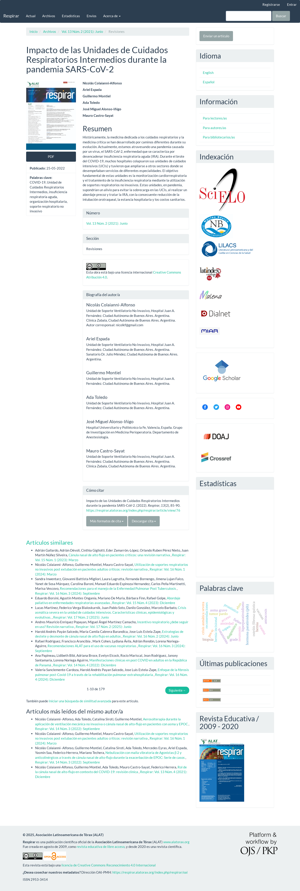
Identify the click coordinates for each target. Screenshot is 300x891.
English (208, 73)
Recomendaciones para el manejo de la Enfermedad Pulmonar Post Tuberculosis (118, 588)
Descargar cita (144, 521)
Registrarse (271, 4)
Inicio (33, 31)
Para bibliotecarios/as (219, 137)
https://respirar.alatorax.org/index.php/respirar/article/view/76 (133, 510)
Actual (31, 16)
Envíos (92, 16)
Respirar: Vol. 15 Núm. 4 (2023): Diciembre (143, 603)
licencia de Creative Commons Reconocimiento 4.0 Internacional (108, 865)
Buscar (281, 16)
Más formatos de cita (107, 521)
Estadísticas (71, 16)
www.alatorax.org (176, 842)
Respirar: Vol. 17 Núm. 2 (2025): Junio (81, 617)
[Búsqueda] (248, 16)
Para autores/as (214, 128)
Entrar (292, 4)
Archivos (48, 16)
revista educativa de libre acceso (101, 847)
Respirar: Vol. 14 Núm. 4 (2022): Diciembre (84, 665)
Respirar (11, 15)
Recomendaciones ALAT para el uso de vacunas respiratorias (92, 646)
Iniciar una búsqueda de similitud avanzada (80, 701)
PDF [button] (51, 157)
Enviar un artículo (216, 36)
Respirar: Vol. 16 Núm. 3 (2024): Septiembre (67, 593)
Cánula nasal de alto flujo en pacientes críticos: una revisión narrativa (120, 555)
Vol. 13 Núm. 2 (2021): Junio (82, 31)
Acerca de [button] (112, 16)
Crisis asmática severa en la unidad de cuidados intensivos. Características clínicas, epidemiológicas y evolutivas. (110, 612)
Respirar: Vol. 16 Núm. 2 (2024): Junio (150, 636)
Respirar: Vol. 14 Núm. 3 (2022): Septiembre (67, 729)
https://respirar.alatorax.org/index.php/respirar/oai (150, 872)
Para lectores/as (215, 118)
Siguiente (177, 690)
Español (208, 82)
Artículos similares (49, 542)
